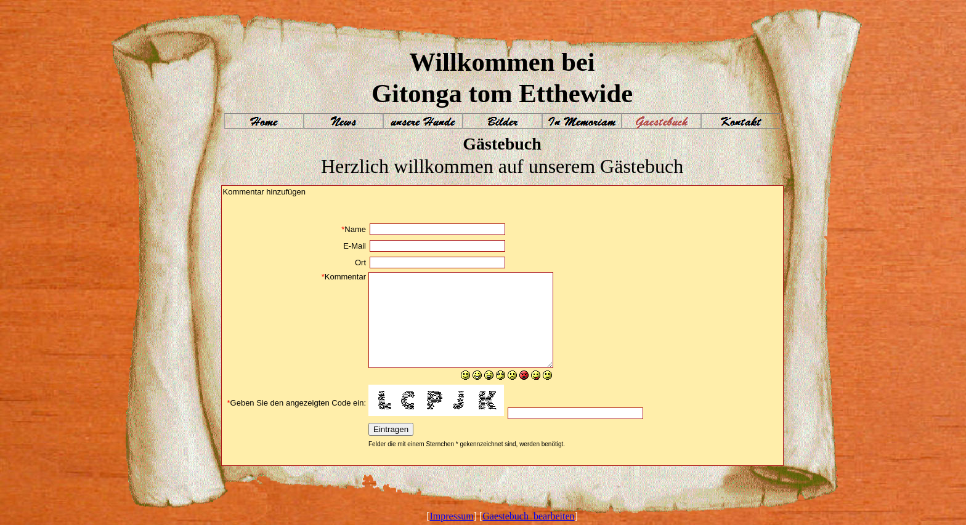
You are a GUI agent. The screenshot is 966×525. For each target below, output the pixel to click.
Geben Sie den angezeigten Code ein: (297, 402)
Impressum (451, 516)
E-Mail (354, 245)
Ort (360, 262)
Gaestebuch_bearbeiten (528, 516)
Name (353, 229)
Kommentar (344, 276)
